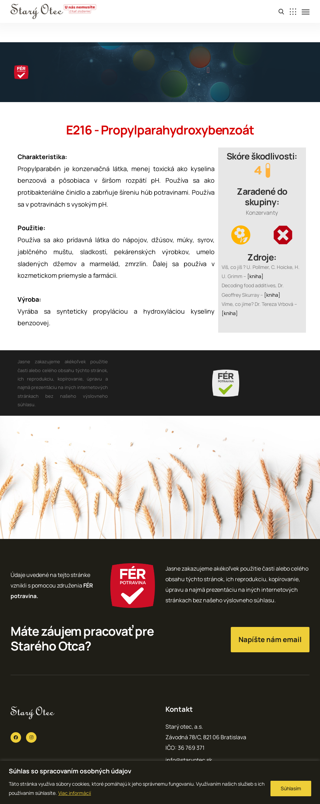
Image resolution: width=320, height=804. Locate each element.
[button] (208, 70)
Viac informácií (74, 793)
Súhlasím (291, 788)
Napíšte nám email (270, 639)
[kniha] (255, 276)
